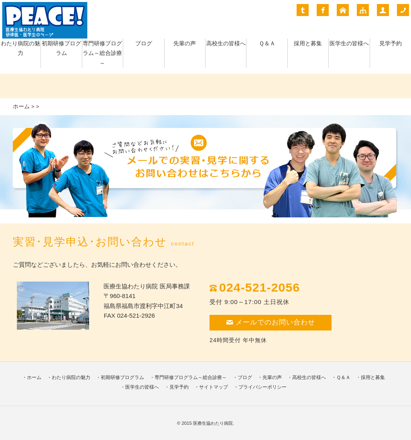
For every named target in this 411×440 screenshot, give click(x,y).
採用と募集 (308, 44)
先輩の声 (184, 44)
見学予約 (390, 44)
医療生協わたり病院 (213, 423)
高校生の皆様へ (226, 44)
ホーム (21, 106)
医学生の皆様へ (349, 44)
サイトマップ (213, 387)
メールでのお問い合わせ (270, 322)
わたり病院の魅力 (71, 377)
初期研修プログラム (122, 377)
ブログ (143, 44)
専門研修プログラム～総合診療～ (102, 53)
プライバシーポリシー (262, 387)
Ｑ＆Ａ (267, 44)
